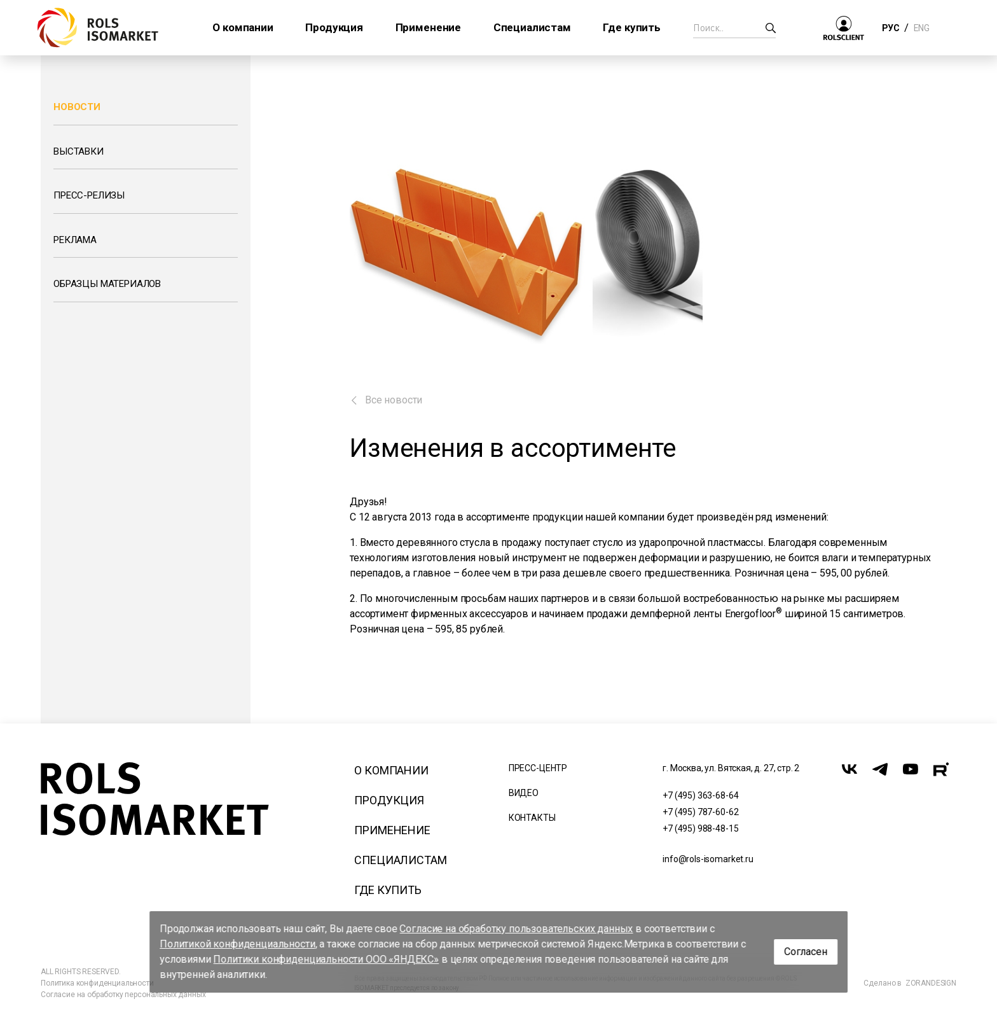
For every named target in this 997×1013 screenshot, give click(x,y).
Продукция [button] (334, 27)
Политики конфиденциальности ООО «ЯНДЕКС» (326, 959)
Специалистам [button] (532, 27)
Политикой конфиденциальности (237, 944)
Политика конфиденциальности (97, 983)
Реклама (75, 240)
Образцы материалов (107, 284)
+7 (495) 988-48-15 (700, 828)
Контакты (532, 818)
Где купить (387, 890)
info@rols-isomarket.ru (708, 859)
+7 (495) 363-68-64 (700, 795)
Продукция (389, 800)
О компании (391, 770)
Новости (76, 107)
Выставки (78, 151)
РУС (890, 28)
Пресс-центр (538, 768)
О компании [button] (242, 27)
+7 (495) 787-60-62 (700, 812)
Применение (392, 830)
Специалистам (400, 860)
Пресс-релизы (89, 195)
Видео (524, 793)
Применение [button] (428, 27)
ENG (921, 28)
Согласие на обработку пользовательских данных (516, 929)
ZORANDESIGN (930, 983)
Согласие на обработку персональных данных (123, 994)
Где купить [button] (631, 27)
